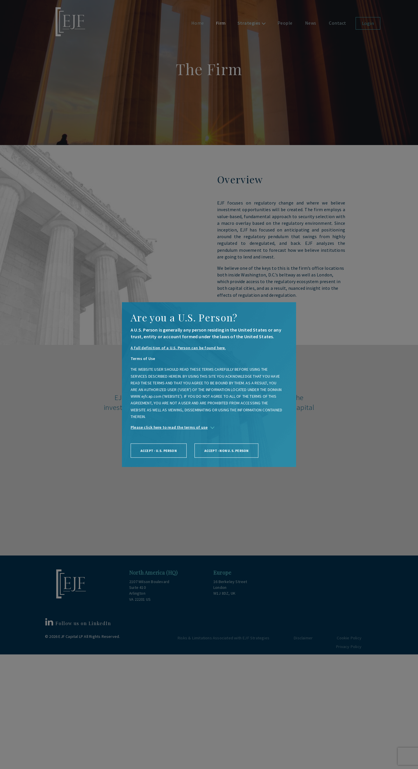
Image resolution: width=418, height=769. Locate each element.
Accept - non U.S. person (228, 451)
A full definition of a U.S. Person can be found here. (179, 347)
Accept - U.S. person (159, 451)
